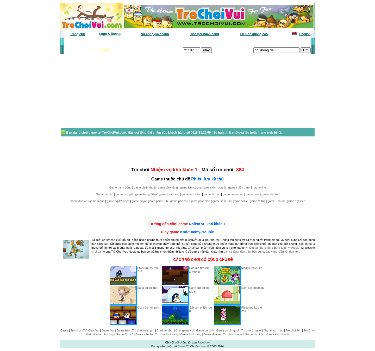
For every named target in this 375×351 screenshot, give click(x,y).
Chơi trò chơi (165, 330)
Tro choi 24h (294, 330)
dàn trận (245, 251)
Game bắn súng (103, 334)
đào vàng (271, 251)
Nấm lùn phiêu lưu (253, 287)
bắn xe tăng (231, 251)
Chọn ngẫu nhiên (194, 42)
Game (64, 330)
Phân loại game (165, 42)
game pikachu (179, 201)
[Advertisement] (102, 93)
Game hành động (120, 187)
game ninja (139, 201)
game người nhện (118, 201)
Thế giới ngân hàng (204, 34)
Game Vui (108, 330)
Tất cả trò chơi (223, 42)
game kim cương (191, 187)
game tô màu (212, 194)
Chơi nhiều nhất (137, 42)
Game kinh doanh (277, 334)
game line (259, 187)
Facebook (203, 342)
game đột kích (296, 201)
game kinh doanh (215, 187)
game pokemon (200, 201)
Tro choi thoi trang (166, 334)
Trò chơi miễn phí (143, 330)
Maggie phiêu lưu (252, 267)
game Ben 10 (276, 201)
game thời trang (169, 194)
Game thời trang (190, 334)
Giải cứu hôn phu (148, 307)
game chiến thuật (145, 187)
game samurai (222, 201)
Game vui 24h (205, 330)
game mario (96, 201)
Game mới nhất (108, 42)
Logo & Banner (110, 34)
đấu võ (283, 251)
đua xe (293, 251)
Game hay (123, 330)
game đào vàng (168, 187)
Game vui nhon (273, 330)
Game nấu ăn (104, 194)
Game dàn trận (254, 334)
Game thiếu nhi (250, 42)
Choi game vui (185, 330)
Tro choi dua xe (232, 334)
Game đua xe (78, 201)
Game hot (272, 42)
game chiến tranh (239, 187)
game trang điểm (146, 194)
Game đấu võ (124, 334)
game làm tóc (270, 194)
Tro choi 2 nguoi (251, 330)
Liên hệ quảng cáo (254, 34)
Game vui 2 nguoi (227, 330)
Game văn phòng (79, 42)
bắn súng (258, 251)
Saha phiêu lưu (147, 287)
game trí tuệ (257, 201)
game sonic (240, 201)
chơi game (98, 251)
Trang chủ (77, 34)
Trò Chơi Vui (91, 330)
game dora (253, 194)
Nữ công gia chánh (155, 34)
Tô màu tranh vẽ (296, 42)
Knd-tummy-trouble (197, 232)
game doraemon (233, 194)
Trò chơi (76, 330)
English (304, 34)
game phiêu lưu (158, 201)
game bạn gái (124, 194)
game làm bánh (191, 194)
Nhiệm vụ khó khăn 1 (207, 224)
